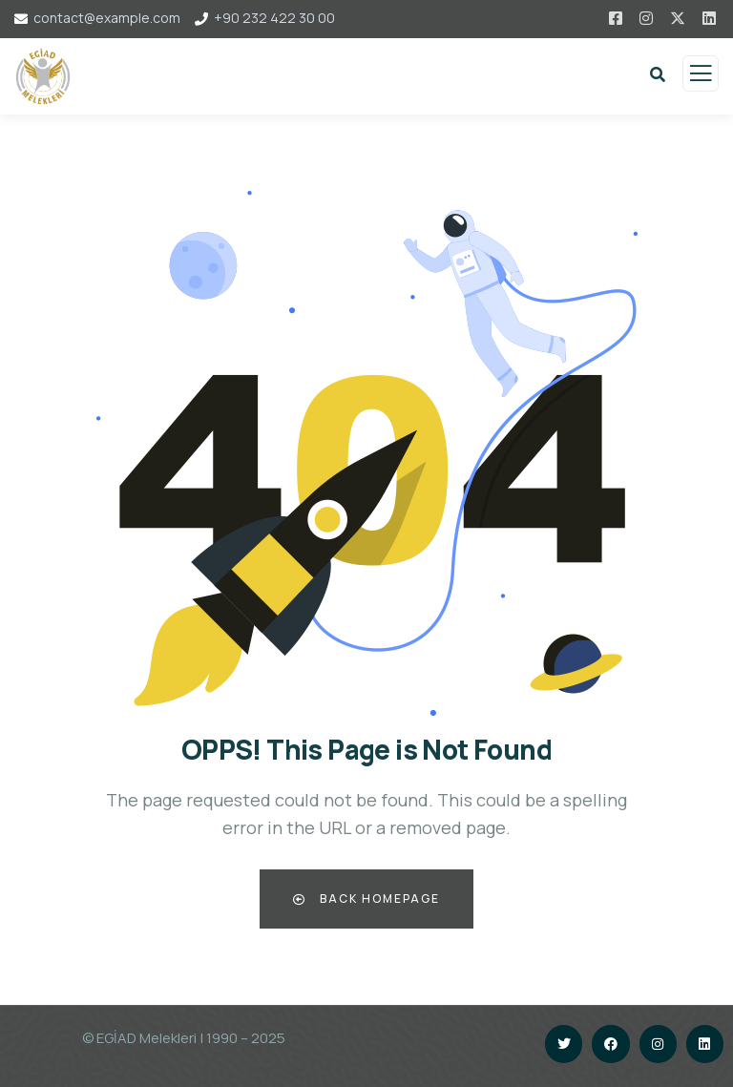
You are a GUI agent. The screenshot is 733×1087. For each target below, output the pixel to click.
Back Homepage (366, 898)
